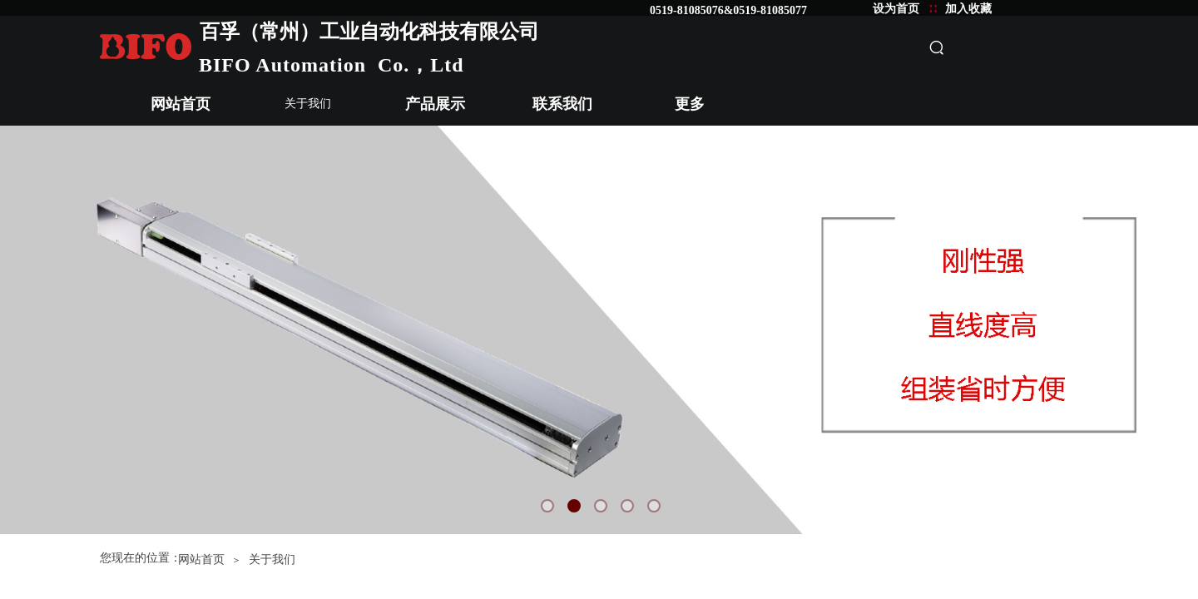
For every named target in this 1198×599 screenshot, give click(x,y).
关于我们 (308, 103)
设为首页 (896, 8)
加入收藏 (968, 8)
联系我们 (562, 104)
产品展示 (435, 104)
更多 (690, 104)
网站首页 (180, 104)
